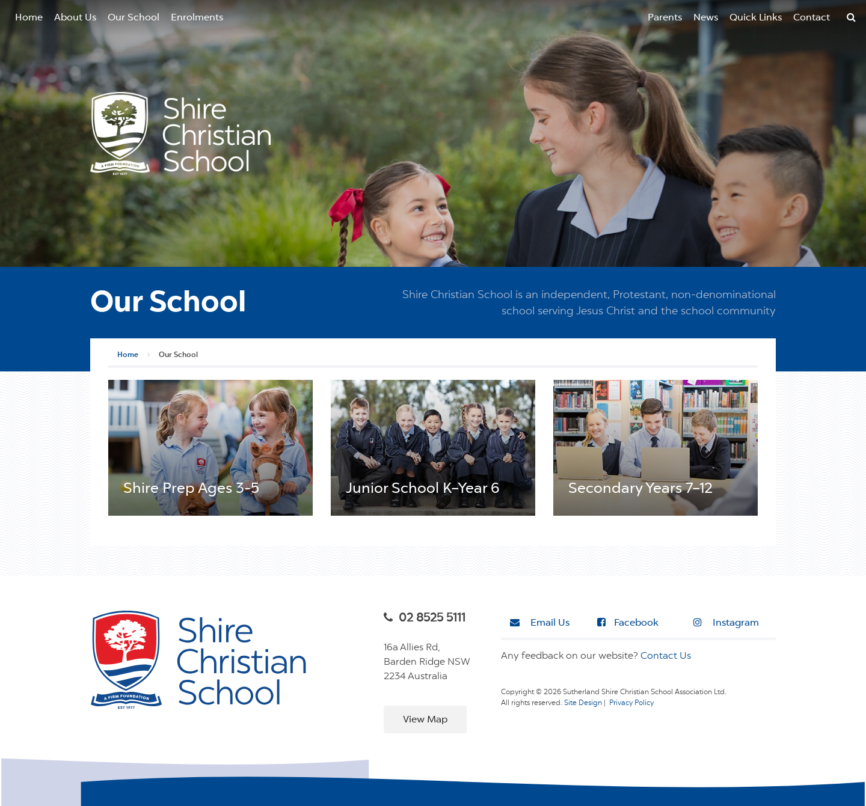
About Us (75, 18)
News (705, 18)
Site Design (583, 703)
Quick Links (755, 18)
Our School (133, 18)
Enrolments (197, 18)
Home (29, 18)
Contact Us (665, 656)
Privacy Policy (631, 703)
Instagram (726, 622)
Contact (811, 18)
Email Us (540, 622)
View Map (425, 720)
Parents (665, 18)
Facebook (628, 622)
